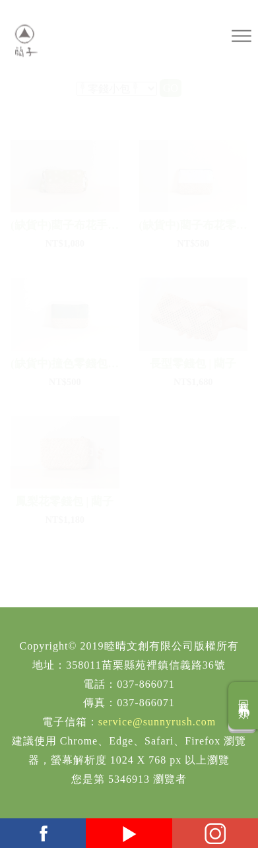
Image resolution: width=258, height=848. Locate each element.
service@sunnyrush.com (157, 721)
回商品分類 (243, 705)
